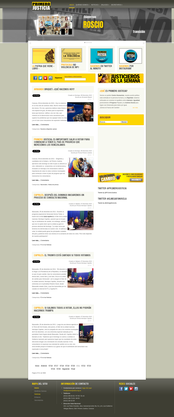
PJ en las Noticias (45, 244)
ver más (135, 107)
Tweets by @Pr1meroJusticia (107, 192)
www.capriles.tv (49, 216)
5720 (73, 366)
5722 (83, 366)
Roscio (93, 24)
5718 (62, 366)
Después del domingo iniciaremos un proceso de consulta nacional (59, 196)
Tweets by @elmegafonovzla (107, 203)
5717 (56, 366)
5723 (89, 366)
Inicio (37, 366)
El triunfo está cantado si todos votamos (62, 255)
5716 (51, 366)
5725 (59, 369)
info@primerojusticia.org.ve (72, 390)
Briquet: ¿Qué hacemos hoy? (54, 89)
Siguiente (65, 369)
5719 (67, 366)
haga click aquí (87, 388)
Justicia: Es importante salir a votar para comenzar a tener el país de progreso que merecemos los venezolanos (62, 142)
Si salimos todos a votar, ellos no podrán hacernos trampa (62, 309)
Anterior (44, 366)
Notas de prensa (53, 184)
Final (73, 369)
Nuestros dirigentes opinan (48, 129)
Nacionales (43, 184)
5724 (53, 369)
